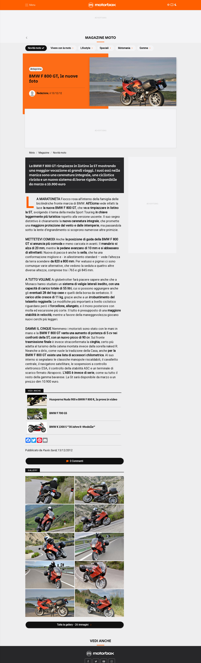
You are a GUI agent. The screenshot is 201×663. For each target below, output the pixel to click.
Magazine (43, 152)
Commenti (74, 461)
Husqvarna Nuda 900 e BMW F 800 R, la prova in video (83, 400)
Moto (32, 152)
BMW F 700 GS (58, 413)
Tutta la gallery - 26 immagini (74, 624)
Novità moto (36, 48)
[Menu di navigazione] (30, 5)
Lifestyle (86, 48)
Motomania (125, 48)
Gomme (145, 48)
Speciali (106, 48)
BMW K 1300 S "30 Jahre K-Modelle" (72, 427)
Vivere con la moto (62, 48)
